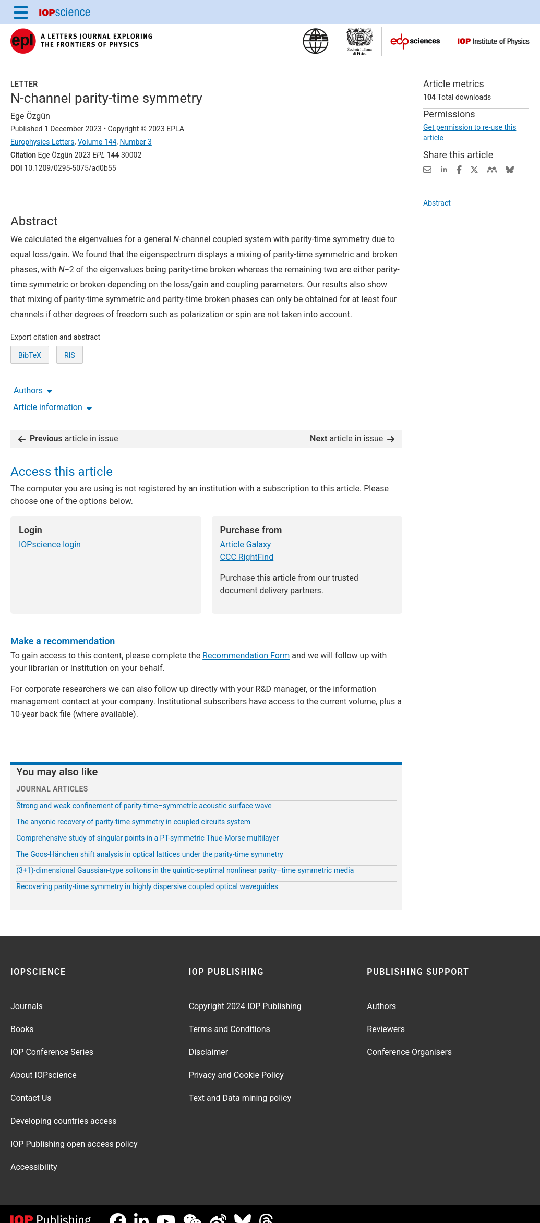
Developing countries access (63, 1106)
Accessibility (33, 1152)
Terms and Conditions (229, 1014)
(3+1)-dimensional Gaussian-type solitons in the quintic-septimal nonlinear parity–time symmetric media (185, 854)
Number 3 (135, 142)
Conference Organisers (409, 1037)
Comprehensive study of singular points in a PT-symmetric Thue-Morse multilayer (147, 822)
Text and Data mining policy (240, 1083)
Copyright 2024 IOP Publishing (245, 991)
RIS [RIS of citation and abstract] (69, 386)
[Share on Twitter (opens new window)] (474, 169)
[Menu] (20, 12)
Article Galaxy (245, 529)
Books (22, 1014)
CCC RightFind (247, 541)
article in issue (68, 423)
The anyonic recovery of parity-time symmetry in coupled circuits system (133, 806)
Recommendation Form (246, 640)
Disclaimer (208, 1037)
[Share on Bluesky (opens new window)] (510, 169)
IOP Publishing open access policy (74, 1129)
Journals (26, 991)
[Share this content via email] (427, 169)
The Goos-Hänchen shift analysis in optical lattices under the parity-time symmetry (149, 838)
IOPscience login (50, 529)
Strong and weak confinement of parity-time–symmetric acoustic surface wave (143, 790)
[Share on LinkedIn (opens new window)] (444, 169)
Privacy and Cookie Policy (236, 1060)
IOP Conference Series (51, 1037)
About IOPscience (43, 1060)
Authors (33, 197)
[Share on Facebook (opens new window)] (459, 169)
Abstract (437, 219)
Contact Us (31, 1083)
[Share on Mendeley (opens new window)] (492, 169)
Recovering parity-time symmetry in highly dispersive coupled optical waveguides (147, 871)
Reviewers (386, 1014)
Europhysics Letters (42, 142)
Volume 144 (97, 142)
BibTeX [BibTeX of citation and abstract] (29, 386)
